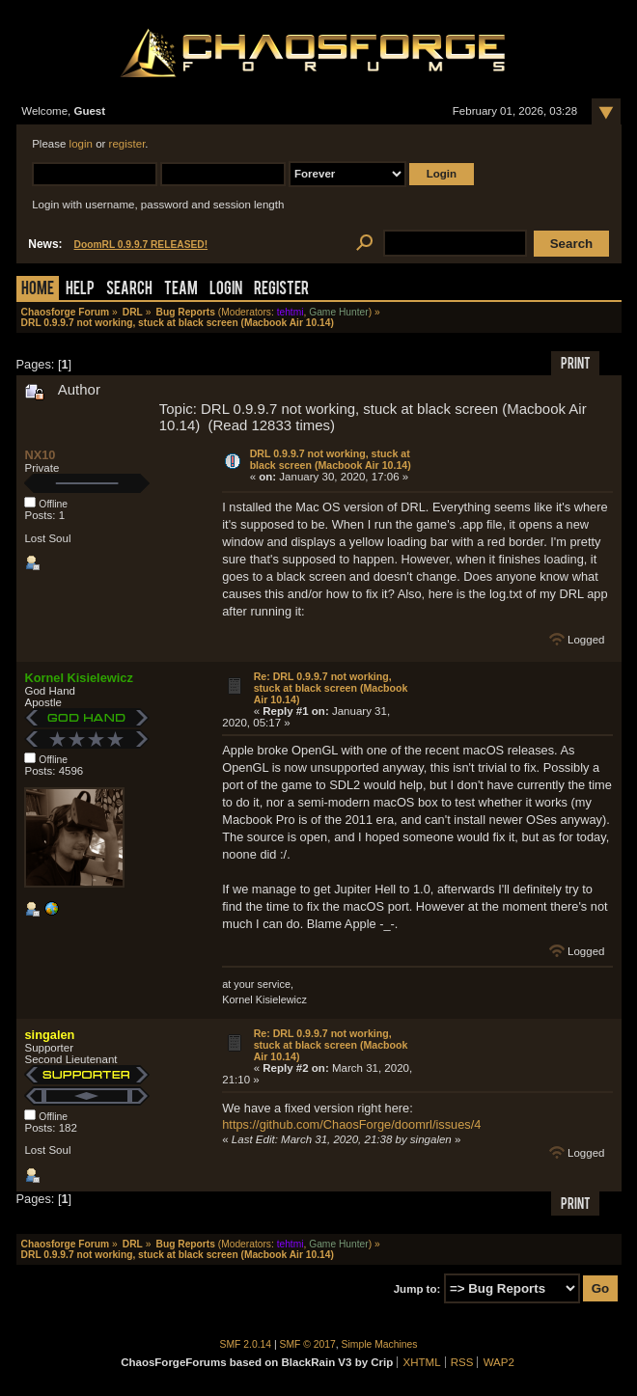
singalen (49, 1034)
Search (129, 290)
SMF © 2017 (308, 1344)
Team (181, 290)
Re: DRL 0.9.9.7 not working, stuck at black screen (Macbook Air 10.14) (331, 688)
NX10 (39, 455)
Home (37, 290)
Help (80, 290)
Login (225, 290)
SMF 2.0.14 (246, 1344)
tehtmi (290, 312)
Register (281, 290)
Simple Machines (380, 1344)
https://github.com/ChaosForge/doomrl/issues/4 (351, 1124)
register (127, 144)
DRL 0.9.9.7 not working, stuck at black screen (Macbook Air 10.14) (330, 459)
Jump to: (417, 1289)
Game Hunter (338, 312)
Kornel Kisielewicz (78, 678)
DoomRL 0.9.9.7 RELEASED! (141, 244)
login (81, 144)
